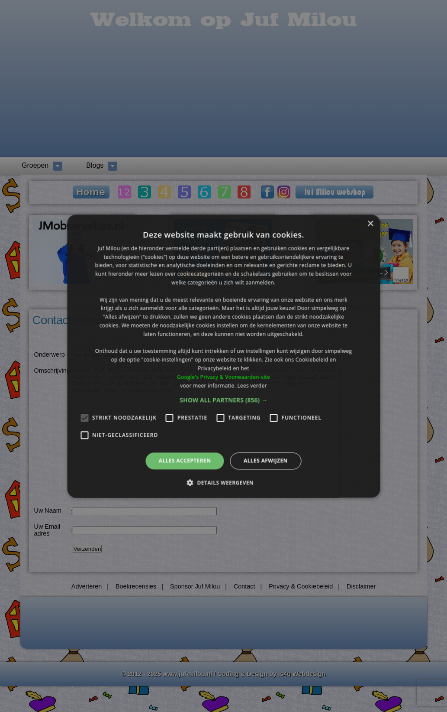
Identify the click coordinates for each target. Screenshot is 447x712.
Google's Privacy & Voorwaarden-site (223, 376)
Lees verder (252, 385)
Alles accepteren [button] (185, 461)
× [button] (370, 224)
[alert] (223, 356)
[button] (223, 400)
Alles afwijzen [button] (266, 461)
